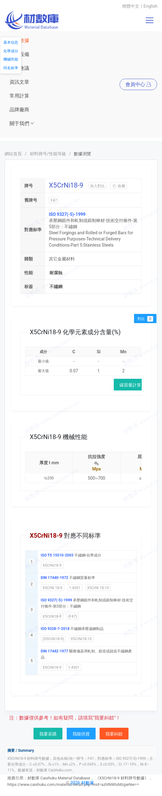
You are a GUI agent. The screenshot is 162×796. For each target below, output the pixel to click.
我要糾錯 (114, 733)
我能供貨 (81, 733)
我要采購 (48, 733)
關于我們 (22, 123)
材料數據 (19, 40)
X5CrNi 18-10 (98, 588)
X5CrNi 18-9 (52, 588)
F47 (54, 200)
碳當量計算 (130, 384)
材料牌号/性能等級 (48, 153)
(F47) (72, 616)
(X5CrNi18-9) (53, 639)
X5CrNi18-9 (52, 565)
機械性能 (10, 59)
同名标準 (10, 68)
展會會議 (19, 68)
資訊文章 (19, 82)
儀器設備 (19, 54)
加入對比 (97, 186)
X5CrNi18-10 (81, 639)
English (150, 6)
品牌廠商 (19, 110)
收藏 (118, 186)
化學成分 (10, 51)
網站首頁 (13, 153)
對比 (145, 319)
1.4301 (75, 588)
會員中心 (138, 84)
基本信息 (10, 42)
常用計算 (19, 96)
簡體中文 (130, 6)
